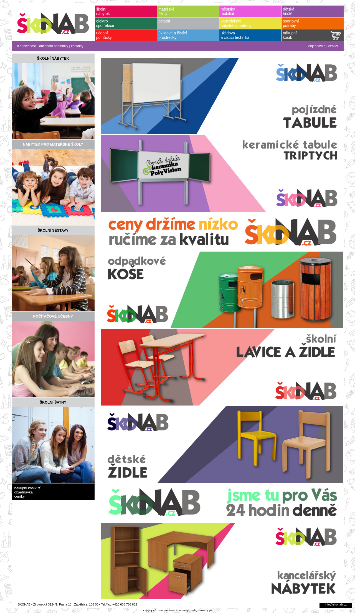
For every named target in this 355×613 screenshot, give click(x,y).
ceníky (333, 46)
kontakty (77, 46)
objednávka (316, 46)
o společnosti (27, 46)
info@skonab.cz (336, 604)
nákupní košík (25, 488)
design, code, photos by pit (197, 610)
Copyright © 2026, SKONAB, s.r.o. (162, 610)
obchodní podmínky (53, 46)
